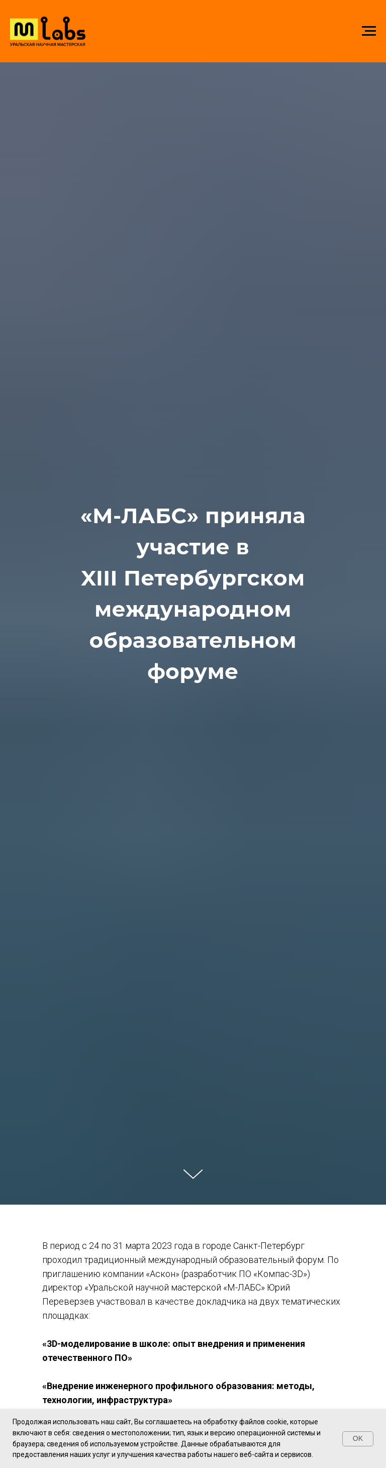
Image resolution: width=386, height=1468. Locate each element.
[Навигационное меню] (369, 31)
